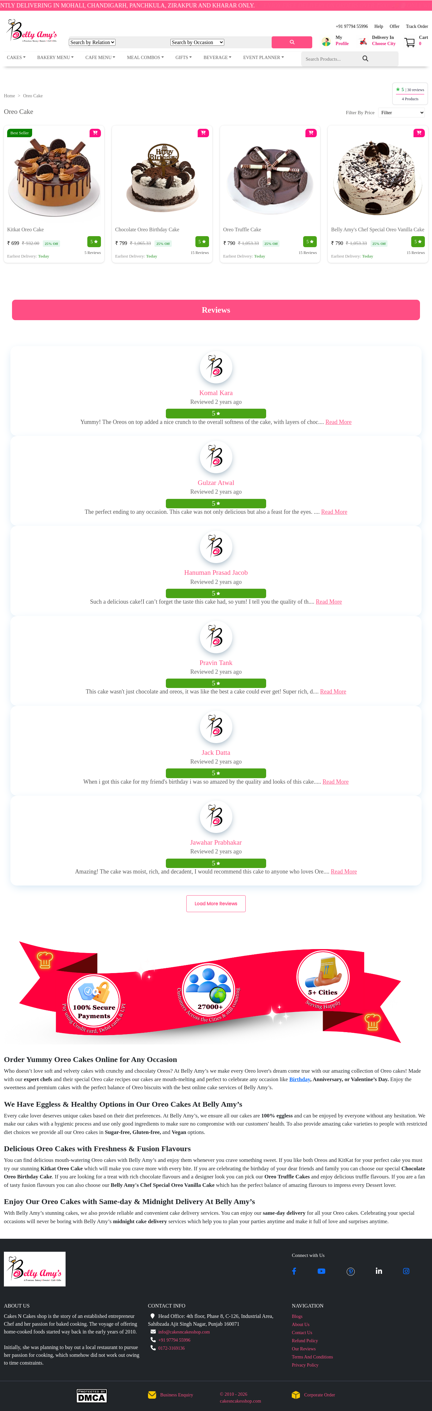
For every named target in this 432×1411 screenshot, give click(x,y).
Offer (395, 26)
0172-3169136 (171, 1348)
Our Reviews (304, 1348)
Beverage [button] (216, 57)
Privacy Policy (305, 1365)
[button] (334, 41)
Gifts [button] (182, 57)
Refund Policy (305, 1340)
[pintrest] (351, 1272)
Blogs (297, 1316)
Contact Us (302, 1332)
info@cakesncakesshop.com (184, 1332)
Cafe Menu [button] (98, 57)
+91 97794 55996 (352, 26)
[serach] (292, 42)
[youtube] (321, 1272)
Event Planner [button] (261, 57)
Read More (339, 422)
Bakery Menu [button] (53, 57)
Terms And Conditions (312, 1357)
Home (9, 95)
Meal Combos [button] (143, 57)
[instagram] (406, 1272)
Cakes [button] (14, 57)
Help (378, 26)
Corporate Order (319, 1395)
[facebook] (294, 1272)
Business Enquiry (176, 1395)
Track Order (417, 26)
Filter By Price (360, 112)
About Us (300, 1324)
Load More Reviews (216, 903)
